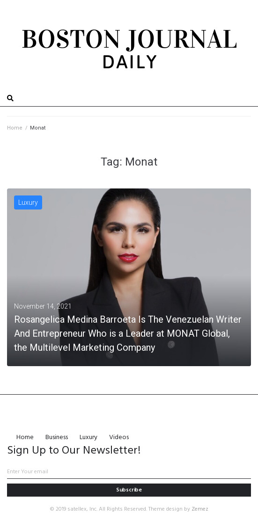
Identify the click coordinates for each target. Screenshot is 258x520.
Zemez (200, 509)
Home (14, 128)
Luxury (28, 202)
